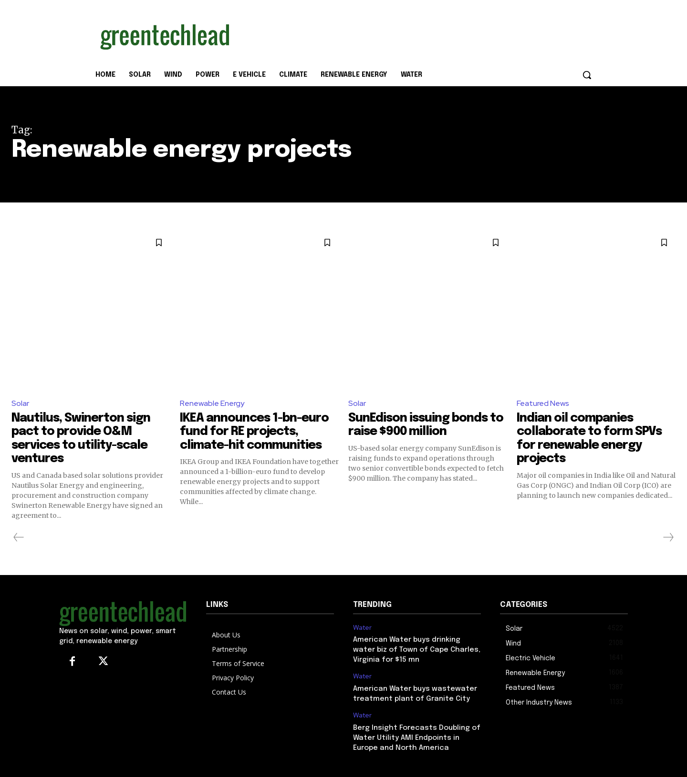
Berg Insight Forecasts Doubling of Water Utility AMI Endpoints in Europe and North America (416, 738)
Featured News (543, 403)
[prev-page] (18, 537)
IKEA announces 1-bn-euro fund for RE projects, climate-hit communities (257, 432)
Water (362, 628)
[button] (586, 74)
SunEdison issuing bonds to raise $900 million (420, 425)
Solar (20, 403)
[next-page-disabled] (668, 537)
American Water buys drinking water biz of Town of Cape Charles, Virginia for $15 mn (416, 650)
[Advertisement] (415, 34)
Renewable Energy (212, 403)
